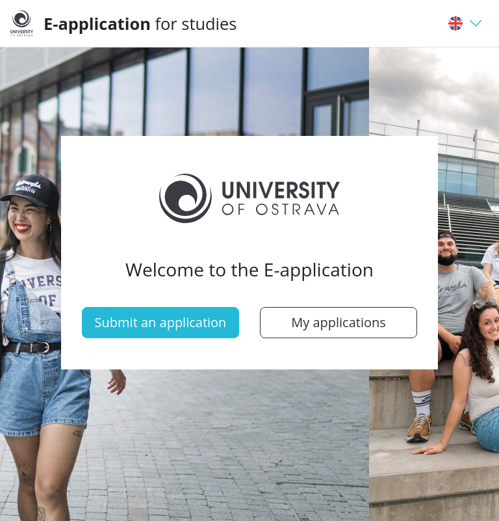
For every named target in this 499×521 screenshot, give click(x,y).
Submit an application (161, 322)
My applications (338, 322)
